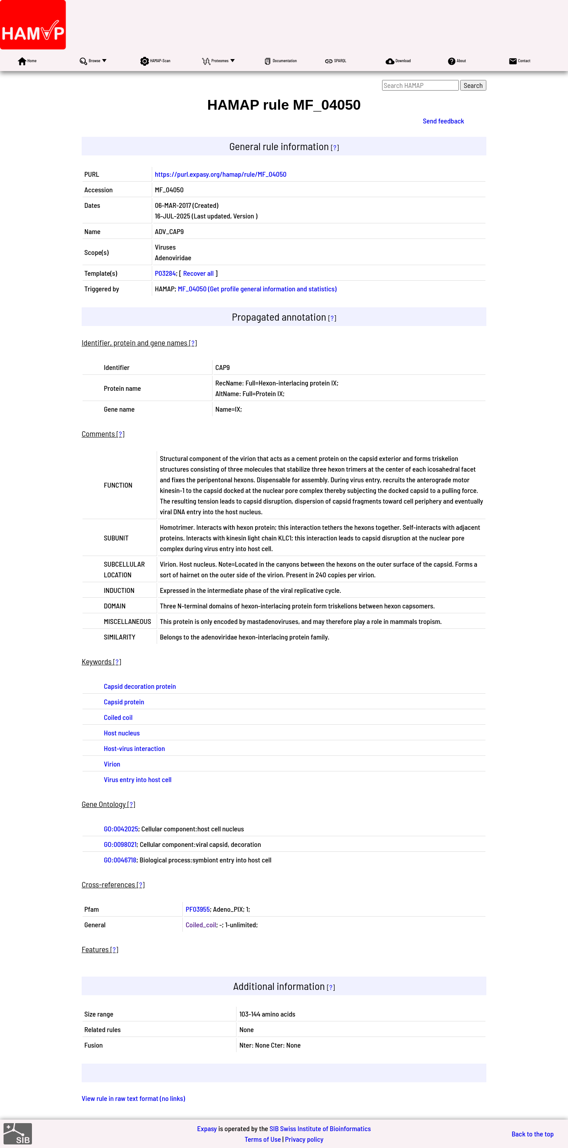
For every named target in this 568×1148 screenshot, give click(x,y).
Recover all (198, 273)
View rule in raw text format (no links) (133, 1098)
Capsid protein (124, 701)
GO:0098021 (120, 844)
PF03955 (197, 909)
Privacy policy (304, 1139)
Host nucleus (122, 732)
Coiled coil (118, 717)
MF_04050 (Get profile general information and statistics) (257, 288)
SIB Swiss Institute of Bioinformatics (320, 1128)
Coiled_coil (200, 924)
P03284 (165, 273)
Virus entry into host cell (138, 779)
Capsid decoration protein (140, 686)
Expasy (207, 1128)
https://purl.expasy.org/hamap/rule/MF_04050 (221, 174)
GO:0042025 (121, 828)
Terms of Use (263, 1139)
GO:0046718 (120, 859)
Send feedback (443, 120)
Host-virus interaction (134, 748)
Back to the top (533, 1133)
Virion (112, 763)
